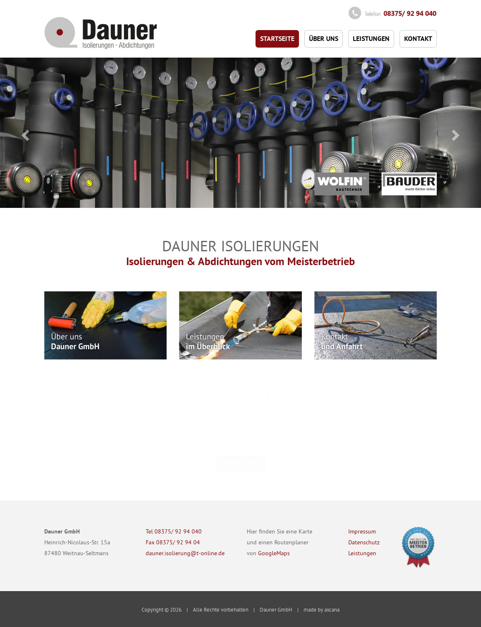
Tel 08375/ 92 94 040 (174, 531)
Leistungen (371, 38)
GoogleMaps (274, 553)
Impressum (362, 531)
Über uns (323, 38)
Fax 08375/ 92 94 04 (173, 542)
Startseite (277, 38)
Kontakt (418, 38)
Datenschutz (364, 542)
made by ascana (321, 609)
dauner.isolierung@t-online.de (185, 553)
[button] (24, 133)
